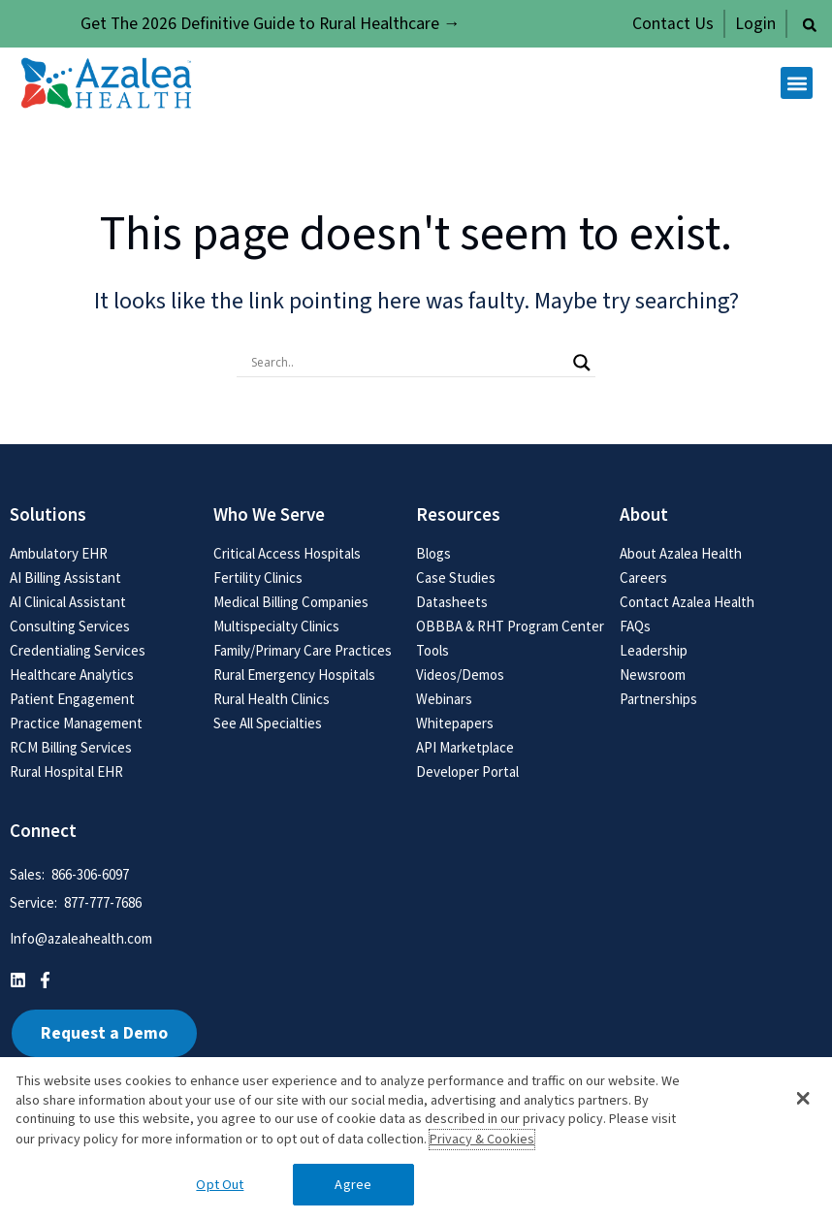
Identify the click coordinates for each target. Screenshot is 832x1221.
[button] (809, 25)
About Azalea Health (681, 553)
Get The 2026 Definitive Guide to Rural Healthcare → (270, 24)
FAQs (635, 626)
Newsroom (653, 674)
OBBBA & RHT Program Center (510, 626)
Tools (432, 650)
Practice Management (76, 723)
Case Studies (456, 577)
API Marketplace (465, 747)
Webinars (444, 699)
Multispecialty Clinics (276, 626)
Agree (353, 1184)
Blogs (433, 553)
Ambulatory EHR (59, 553)
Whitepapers (455, 723)
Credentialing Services (77, 650)
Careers (643, 577)
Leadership (654, 650)
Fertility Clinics (258, 577)
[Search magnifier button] (581, 362)
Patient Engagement (72, 699)
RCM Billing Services (71, 747)
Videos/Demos (460, 674)
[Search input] (407, 362)
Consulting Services (70, 626)
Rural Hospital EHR (66, 771)
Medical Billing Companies (290, 602)
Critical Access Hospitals (287, 553)
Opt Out (219, 1184)
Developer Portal (467, 771)
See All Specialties (267, 723)
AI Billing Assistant (65, 577)
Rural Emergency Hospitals (294, 674)
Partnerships (658, 699)
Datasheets (452, 602)
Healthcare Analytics (72, 674)
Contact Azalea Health (687, 602)
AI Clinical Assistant (68, 602)
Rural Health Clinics (271, 699)
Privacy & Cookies (482, 1139)
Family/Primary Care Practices (302, 650)
